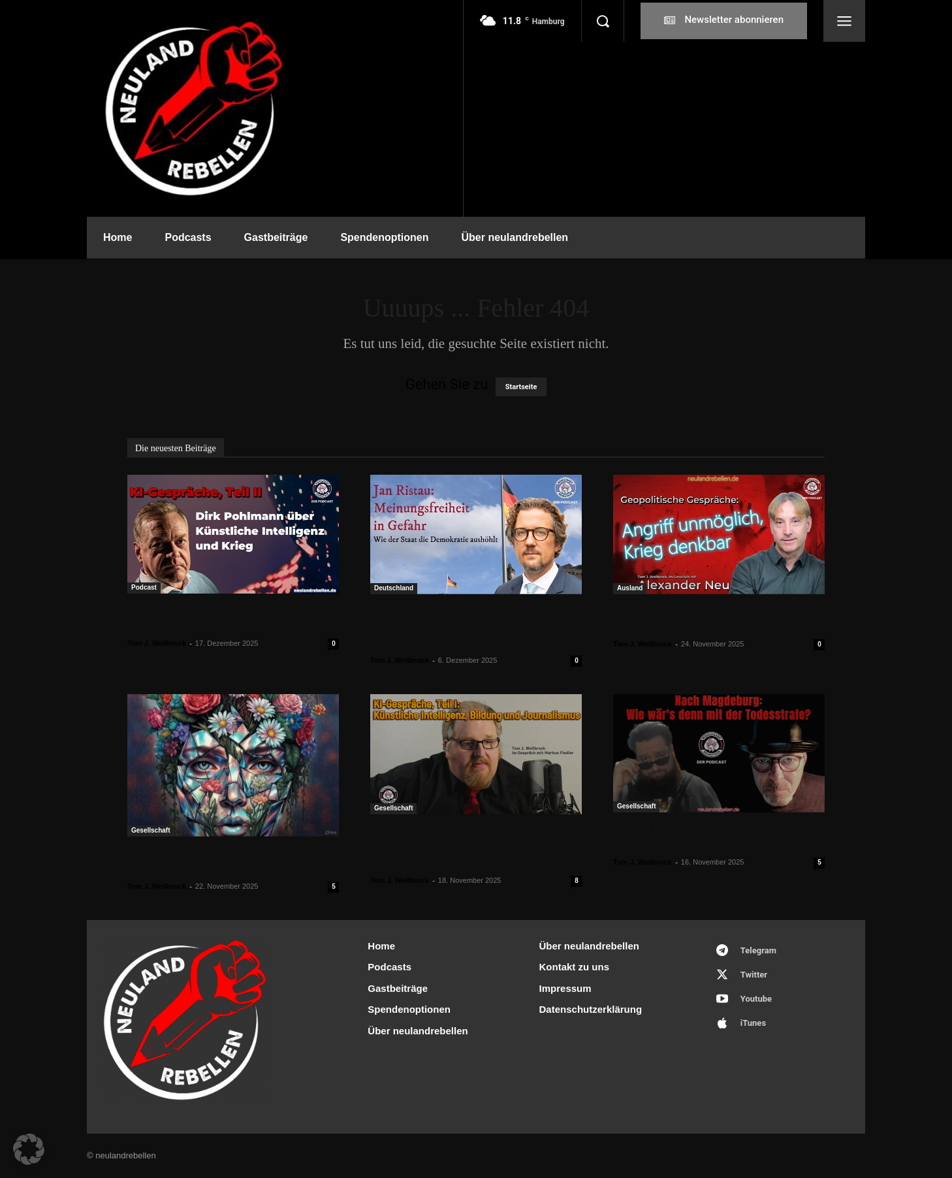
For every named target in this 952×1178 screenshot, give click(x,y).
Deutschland (393, 588)
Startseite (521, 387)
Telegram (758, 950)
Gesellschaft (150, 830)
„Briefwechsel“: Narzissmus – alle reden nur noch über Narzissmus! (222, 861)
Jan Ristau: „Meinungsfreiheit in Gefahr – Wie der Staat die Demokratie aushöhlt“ (459, 627)
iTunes (753, 1023)
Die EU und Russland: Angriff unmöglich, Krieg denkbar (696, 619)
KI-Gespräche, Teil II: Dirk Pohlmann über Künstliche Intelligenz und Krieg (231, 618)
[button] (603, 21)
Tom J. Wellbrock (156, 643)
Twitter (753, 974)
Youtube (756, 999)
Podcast (144, 587)
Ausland (630, 588)
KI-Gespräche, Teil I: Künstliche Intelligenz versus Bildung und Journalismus (460, 847)
